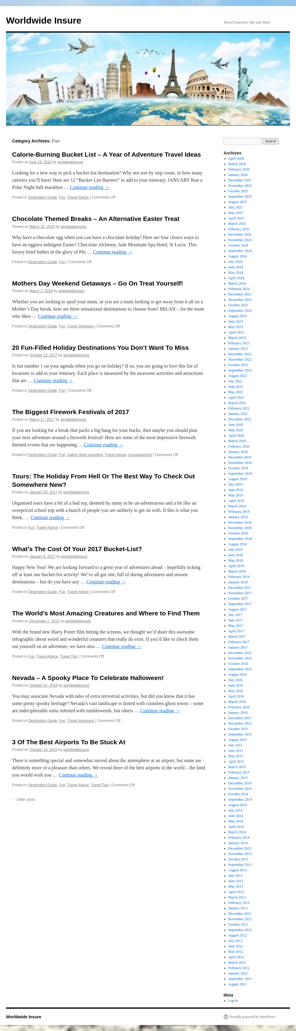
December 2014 (239, 783)
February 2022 (238, 408)
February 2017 (238, 642)
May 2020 (235, 430)
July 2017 (235, 615)
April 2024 (236, 278)
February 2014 (238, 837)
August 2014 (237, 805)
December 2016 (239, 653)
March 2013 (237, 897)
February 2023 (238, 343)
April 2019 (236, 501)
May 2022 (235, 392)
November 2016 (240, 658)
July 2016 (235, 680)
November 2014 (240, 789)
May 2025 (235, 213)
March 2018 (237, 571)
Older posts (23, 799)
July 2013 (235, 875)
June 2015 (235, 751)
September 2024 (240, 251)
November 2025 (240, 186)
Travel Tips (69, 656)
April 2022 (236, 397)
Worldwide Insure (43, 20)
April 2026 (236, 158)
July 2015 (235, 745)
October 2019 (238, 468)
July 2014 (235, 810)
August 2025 (237, 202)
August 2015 (237, 740)
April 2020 (236, 435)
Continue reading (90, 187)
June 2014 (235, 816)
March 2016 (237, 702)
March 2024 (237, 283)
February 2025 (238, 229)
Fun (62, 197)
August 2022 (237, 376)
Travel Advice (78, 197)
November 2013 (240, 854)
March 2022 (237, 403)
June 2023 (235, 321)
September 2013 (240, 865)
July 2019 (235, 484)
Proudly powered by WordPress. (253, 1017)
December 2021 (239, 419)
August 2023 (237, 316)
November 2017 (240, 593)
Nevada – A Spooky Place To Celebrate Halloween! (88, 677)
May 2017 (235, 626)
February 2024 (238, 289)
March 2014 (237, 832)
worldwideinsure (70, 162)
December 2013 (239, 848)
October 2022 (238, 365)
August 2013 (237, 870)
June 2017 (235, 620)
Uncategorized (140, 455)
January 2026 (238, 175)
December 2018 (239, 522)
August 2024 (237, 256)
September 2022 (240, 370)
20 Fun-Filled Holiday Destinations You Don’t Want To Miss (100, 347)
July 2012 (235, 941)
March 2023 (237, 338)
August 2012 (237, 935)
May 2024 (235, 272)
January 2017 (238, 647)
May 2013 (235, 886)
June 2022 (235, 387)
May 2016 (235, 691)
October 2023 (238, 305)
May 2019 (235, 495)
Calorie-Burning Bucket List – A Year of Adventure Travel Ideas (106, 154)
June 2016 (235, 685)
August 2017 (237, 609)
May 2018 (235, 560)
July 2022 (235, 381)
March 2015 (237, 767)
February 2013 (238, 903)
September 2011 (240, 979)
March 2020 (237, 441)
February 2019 (238, 511)
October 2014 (238, 794)
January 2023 (238, 348)
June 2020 (235, 425)
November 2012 (240, 919)
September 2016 (240, 669)
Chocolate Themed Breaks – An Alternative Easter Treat (95, 218)
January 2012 (238, 973)
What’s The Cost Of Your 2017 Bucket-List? (77, 548)
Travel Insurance (80, 721)
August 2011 (237, 984)
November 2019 (240, 463)
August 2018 (237, 544)
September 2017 (240, 604)
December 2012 (239, 913)
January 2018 (238, 582)
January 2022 (238, 414)
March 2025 (237, 224)
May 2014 (235, 821)
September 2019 (240, 473)
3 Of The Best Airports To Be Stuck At (68, 742)
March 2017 (237, 636)
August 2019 (237, 479)
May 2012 (235, 952)
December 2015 (239, 718)
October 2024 (238, 245)
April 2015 (236, 761)
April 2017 (236, 631)
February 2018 (238, 577)
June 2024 (235, 267)
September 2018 (240, 539)
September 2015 (240, 734)
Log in (233, 1000)
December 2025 (239, 180)
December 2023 (239, 294)
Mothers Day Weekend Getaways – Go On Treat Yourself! (97, 283)
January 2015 (238, 778)
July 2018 (235, 549)
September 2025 (240, 196)
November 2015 (240, 723)
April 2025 (236, 218)
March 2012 (237, 962)
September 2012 (240, 930)
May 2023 (235, 327)
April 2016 (236, 696)
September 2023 (240, 310)
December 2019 (239, 457)
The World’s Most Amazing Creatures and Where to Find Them (106, 613)
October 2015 (238, 729)
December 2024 (239, 234)
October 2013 (238, 859)
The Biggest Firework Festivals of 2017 (70, 411)
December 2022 (239, 354)
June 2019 (235, 490)
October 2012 (238, 924)
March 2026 (237, 164)
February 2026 (238, 169)
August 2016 (237, 674)
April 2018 (236, 566)
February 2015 (238, 772)
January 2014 (238, 843)
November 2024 (240, 240)
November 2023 (240, 300)
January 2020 (238, 452)
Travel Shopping (80, 326)
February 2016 (238, 707)
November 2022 (240, 359)
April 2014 (236, 827)
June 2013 (235, 881)
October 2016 (238, 664)
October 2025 (238, 191)
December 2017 (239, 588)
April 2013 (236, 892)
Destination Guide (42, 197)
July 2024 (235, 262)
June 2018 (235, 555)
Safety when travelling (85, 455)
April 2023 (236, 332)
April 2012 (236, 957)
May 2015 (235, 756)
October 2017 (238, 598)
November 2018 (240, 528)
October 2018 (238, 533)
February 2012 (238, 968)
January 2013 (238, 908)
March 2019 (237, 506)
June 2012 (235, 946)
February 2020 (238, 446)
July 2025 (235, 207)
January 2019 (238, 517)
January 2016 (238, 712)
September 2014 (240, 799)
